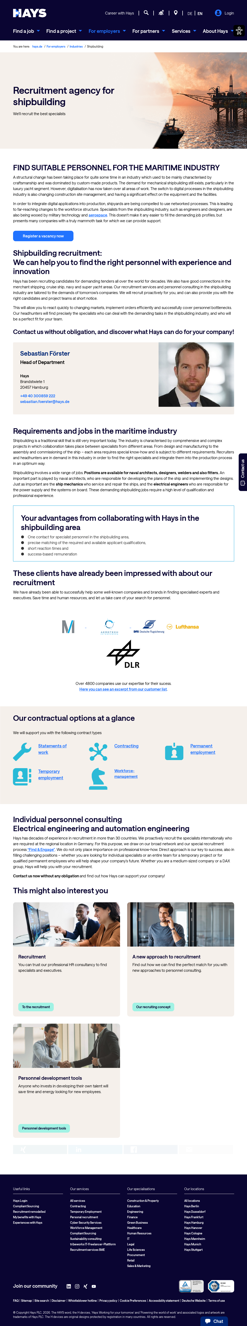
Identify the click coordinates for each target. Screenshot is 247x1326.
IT (128, 1238)
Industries (76, 46)
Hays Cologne (193, 1233)
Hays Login (20, 1200)
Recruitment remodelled (29, 1211)
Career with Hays (119, 13)
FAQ (16, 1300)
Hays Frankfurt (193, 1217)
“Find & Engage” (41, 849)
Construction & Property (143, 1200)
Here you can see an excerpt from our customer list (123, 689)
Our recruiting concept (153, 1007)
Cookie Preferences (133, 1300)
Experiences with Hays (27, 1222)
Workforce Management (86, 1227)
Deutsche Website (194, 1300)
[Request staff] (161, 13)
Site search (41, 1300)
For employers (56, 46)
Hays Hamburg (193, 1222)
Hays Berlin (191, 1206)
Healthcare (134, 1227)
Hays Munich (192, 1244)
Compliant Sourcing (26, 1206)
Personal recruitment (84, 1217)
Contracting (78, 1206)
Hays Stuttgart (193, 1249)
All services (77, 1200)
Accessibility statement (164, 1300)
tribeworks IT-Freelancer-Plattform (93, 1244)
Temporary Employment (86, 1211)
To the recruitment (36, 1007)
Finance (132, 1217)
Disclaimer (59, 1300)
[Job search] (146, 13)
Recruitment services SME (87, 1249)
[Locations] (175, 13)
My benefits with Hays (27, 1217)
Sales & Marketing (138, 1265)
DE (190, 13)
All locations (192, 1200)
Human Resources (139, 1233)
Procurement (136, 1255)
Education (133, 1206)
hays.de (37, 46)
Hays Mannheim (194, 1238)
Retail (131, 1260)
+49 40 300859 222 (37, 395)
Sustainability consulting (86, 1238)
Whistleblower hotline (82, 1300)
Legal (130, 1244)
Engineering (135, 1211)
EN (200, 13)
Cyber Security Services (86, 1222)
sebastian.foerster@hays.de (44, 401)
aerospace (98, 215)
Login (224, 13)
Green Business (137, 1222)
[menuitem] (26, 30)
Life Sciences (136, 1249)
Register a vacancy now (43, 236)
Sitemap (26, 1300)
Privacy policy (108, 1300)
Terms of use (216, 1300)
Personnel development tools (44, 1128)
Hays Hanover (193, 1227)
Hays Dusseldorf (194, 1211)
